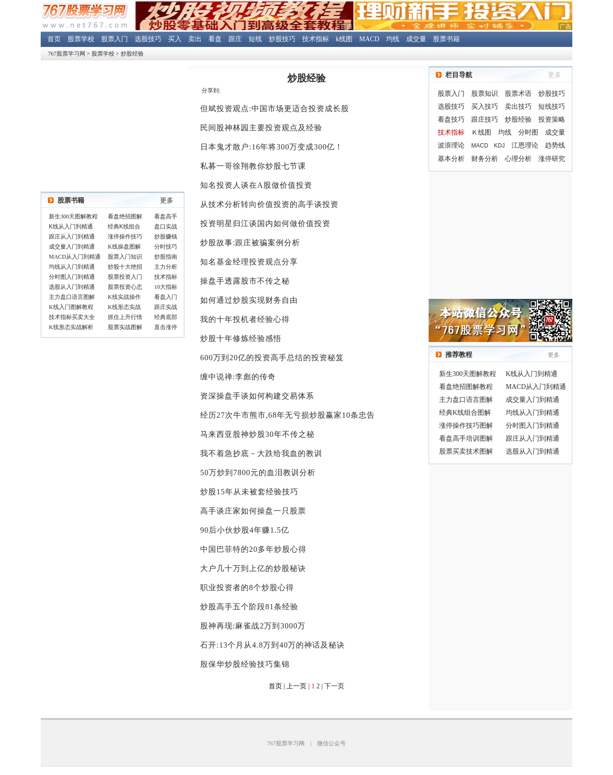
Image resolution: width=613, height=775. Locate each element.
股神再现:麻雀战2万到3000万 (253, 626)
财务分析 (484, 158)
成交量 (416, 39)
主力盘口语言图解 (466, 399)
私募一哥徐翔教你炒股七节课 (253, 166)
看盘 (215, 39)
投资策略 (551, 119)
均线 (392, 39)
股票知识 (484, 93)
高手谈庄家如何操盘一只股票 (253, 511)
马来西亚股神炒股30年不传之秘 (257, 434)
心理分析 (518, 158)
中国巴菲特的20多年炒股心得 (253, 549)
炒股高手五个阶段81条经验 (249, 607)
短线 (255, 39)
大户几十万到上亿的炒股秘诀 (253, 568)
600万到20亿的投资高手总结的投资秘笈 (272, 357)
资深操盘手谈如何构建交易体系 (257, 396)
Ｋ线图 (481, 132)
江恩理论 (524, 145)
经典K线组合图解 (465, 412)
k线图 (344, 39)
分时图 (528, 132)
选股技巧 (148, 39)
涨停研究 (551, 158)
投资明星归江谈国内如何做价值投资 (265, 223)
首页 (54, 39)
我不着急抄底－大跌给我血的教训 (261, 453)
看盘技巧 (451, 119)
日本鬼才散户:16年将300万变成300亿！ (271, 147)
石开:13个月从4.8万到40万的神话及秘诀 (272, 645)
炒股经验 (132, 53)
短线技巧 (551, 106)
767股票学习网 (66, 53)
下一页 (334, 686)
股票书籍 (446, 39)
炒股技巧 (282, 39)
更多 (166, 200)
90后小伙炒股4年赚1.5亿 (244, 530)
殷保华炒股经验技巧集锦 (245, 664)
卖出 (195, 39)
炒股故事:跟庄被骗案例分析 (250, 243)
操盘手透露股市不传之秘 (245, 281)
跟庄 (235, 39)
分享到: (211, 90)
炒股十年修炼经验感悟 (241, 338)
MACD (369, 39)
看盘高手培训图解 (466, 438)
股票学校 (81, 39)
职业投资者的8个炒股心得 (247, 587)
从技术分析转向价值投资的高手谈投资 (269, 204)
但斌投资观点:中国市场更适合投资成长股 (274, 108)
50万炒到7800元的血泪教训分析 (258, 472)
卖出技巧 (518, 106)
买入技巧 (484, 106)
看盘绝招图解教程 (466, 386)
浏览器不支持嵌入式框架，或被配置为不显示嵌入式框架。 (112, 272)
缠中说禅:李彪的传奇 (238, 377)
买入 (175, 39)
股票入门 (114, 39)
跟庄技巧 (484, 119)
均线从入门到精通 (532, 412)
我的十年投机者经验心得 (245, 319)
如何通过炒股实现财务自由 (249, 300)
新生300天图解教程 (467, 373)
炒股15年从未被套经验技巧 (249, 492)
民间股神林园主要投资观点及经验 (261, 128)
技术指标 (315, 39)
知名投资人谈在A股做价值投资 (256, 185)
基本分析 (451, 158)
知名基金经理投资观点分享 (249, 262)
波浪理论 (451, 145)
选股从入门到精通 (532, 451)
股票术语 (518, 93)
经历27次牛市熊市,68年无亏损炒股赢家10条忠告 (287, 415)
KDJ (499, 145)
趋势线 (555, 145)
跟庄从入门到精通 (532, 438)
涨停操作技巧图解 (466, 425)
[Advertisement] (500, 235)
